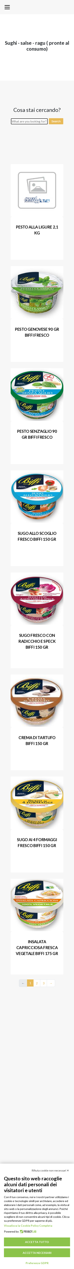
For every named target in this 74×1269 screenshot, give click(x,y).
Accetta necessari (37, 1252)
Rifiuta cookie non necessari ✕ (50, 1170)
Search (56, 121)
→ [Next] (50, 983)
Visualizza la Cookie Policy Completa (28, 1225)
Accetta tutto (37, 1242)
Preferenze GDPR (37, 1263)
